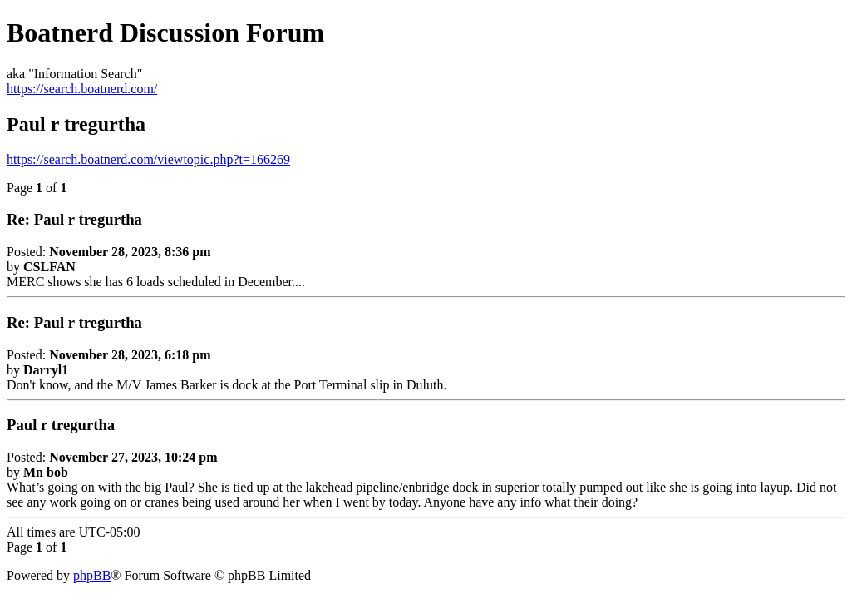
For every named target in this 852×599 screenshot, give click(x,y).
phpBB (92, 575)
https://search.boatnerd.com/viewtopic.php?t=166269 (148, 159)
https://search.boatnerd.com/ (82, 89)
